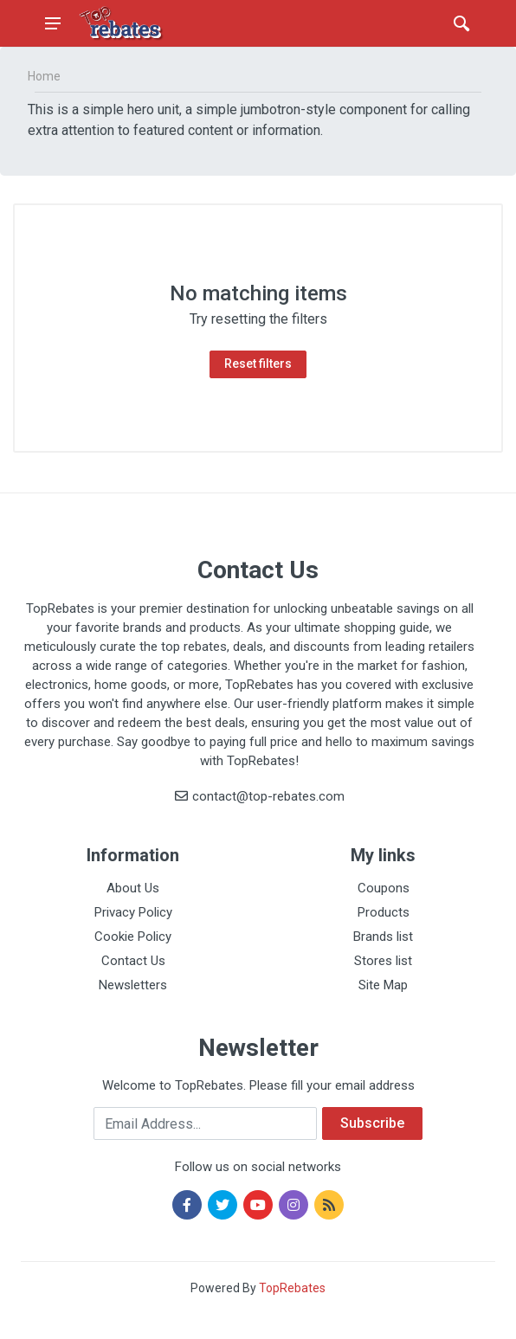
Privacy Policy (133, 912)
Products (384, 912)
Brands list (383, 936)
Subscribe (372, 1123)
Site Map (383, 985)
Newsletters (133, 985)
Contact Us (133, 961)
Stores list (383, 961)
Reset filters (258, 363)
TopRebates (292, 1288)
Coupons (384, 888)
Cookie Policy (132, 936)
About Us (132, 888)
